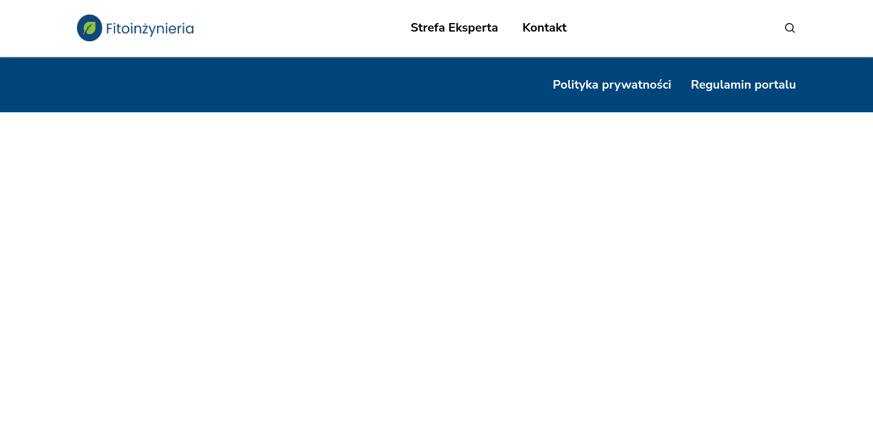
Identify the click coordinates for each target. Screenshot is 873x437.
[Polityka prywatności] (612, 85)
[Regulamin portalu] (743, 85)
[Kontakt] (545, 28)
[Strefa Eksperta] (454, 28)
